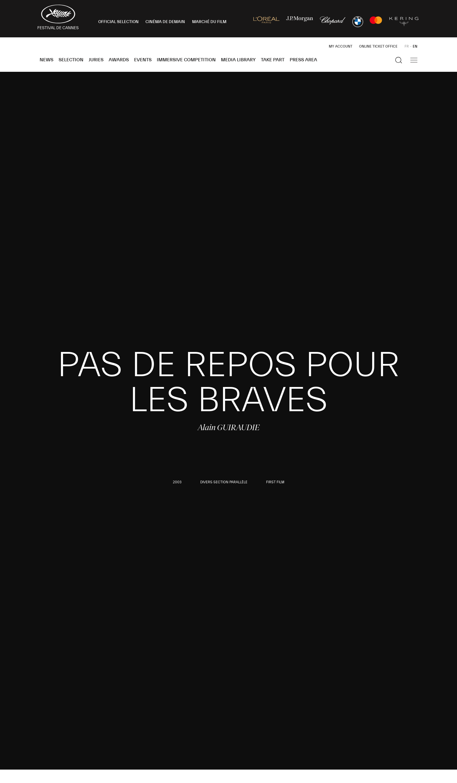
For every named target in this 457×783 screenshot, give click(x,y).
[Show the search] (398, 60)
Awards (119, 59)
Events (143, 59)
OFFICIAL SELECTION (118, 22)
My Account (340, 46)
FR (407, 46)
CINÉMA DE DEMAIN (165, 22)
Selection (71, 59)
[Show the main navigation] (413, 60)
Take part (272, 59)
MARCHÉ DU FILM (209, 22)
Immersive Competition (186, 59)
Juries (96, 59)
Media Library (238, 59)
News (46, 59)
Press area (303, 59)
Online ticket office (378, 46)
